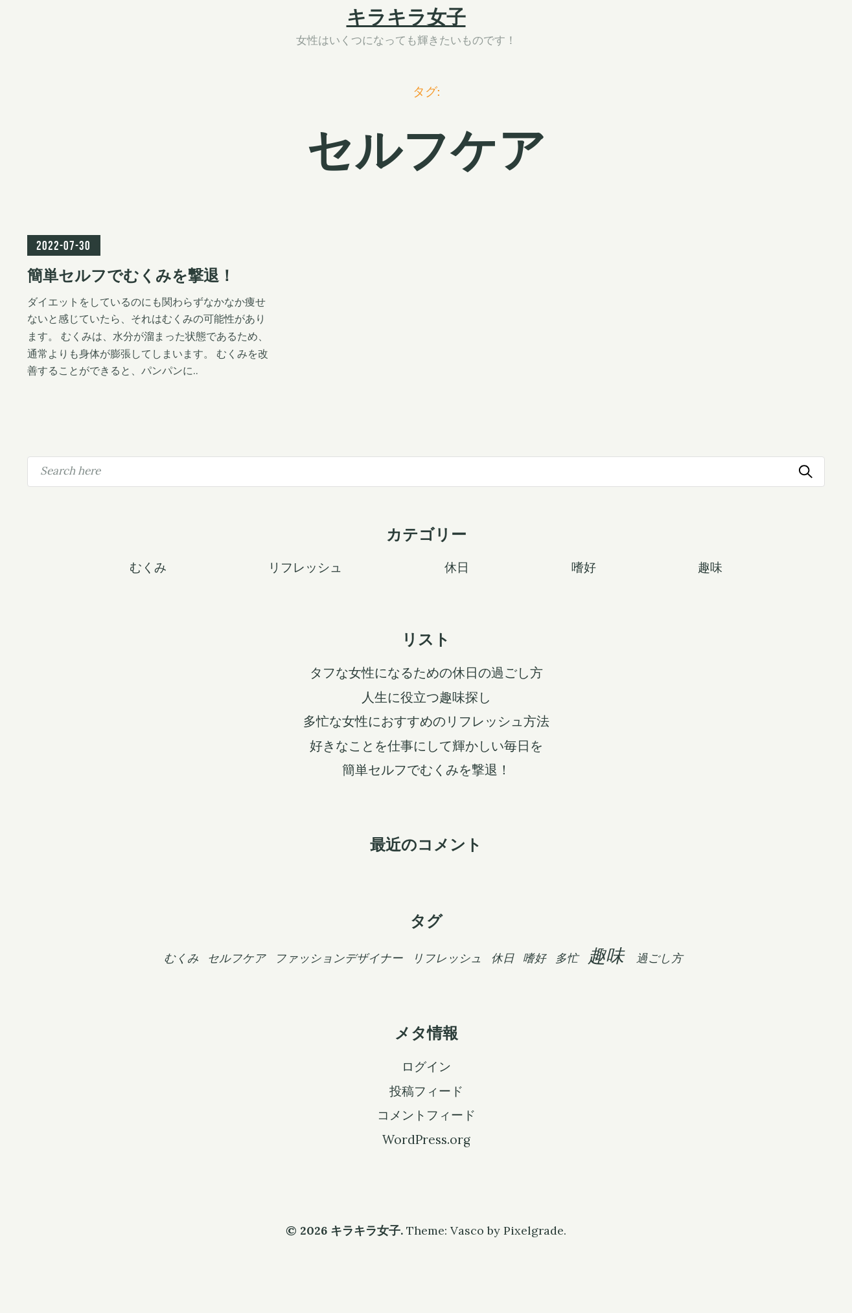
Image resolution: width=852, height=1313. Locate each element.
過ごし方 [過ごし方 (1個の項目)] (659, 957)
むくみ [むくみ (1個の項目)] (181, 957)
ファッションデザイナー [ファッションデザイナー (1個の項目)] (339, 957)
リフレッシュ (305, 566)
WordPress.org (426, 1139)
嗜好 (583, 566)
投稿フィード (426, 1091)
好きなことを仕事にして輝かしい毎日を (426, 745)
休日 (456, 566)
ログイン (426, 1066)
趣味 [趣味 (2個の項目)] (606, 955)
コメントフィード (426, 1115)
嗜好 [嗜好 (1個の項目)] (534, 957)
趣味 (710, 566)
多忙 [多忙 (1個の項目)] (567, 957)
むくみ (148, 566)
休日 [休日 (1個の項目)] (502, 957)
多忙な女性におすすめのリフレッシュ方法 (426, 721)
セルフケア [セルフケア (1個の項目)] (236, 957)
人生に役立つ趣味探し (426, 697)
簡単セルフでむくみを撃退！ (426, 769)
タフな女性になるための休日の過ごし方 (426, 672)
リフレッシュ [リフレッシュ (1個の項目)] (447, 957)
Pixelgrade (533, 1230)
